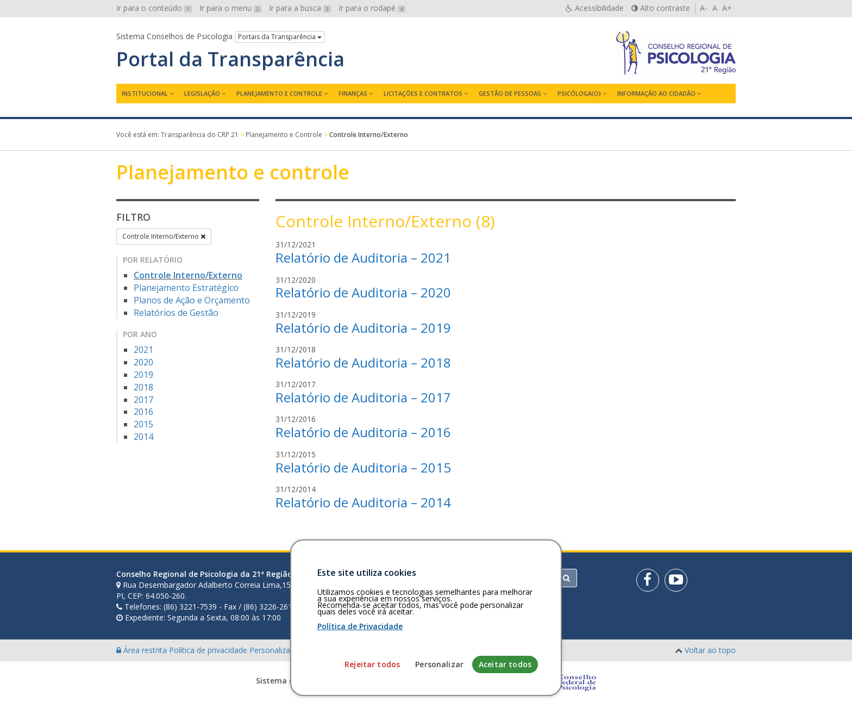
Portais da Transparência (280, 36)
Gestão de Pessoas (510, 93)
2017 (143, 400)
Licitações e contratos (423, 93)
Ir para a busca (300, 8)
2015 (143, 424)
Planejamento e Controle (279, 93)
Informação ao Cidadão (656, 93)
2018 (143, 387)
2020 (143, 362)
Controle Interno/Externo (163, 236)
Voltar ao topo (710, 650)
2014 (143, 437)
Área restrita (142, 650)
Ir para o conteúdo (154, 8)
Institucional (145, 93)
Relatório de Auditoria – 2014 (363, 502)
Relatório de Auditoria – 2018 (363, 362)
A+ (727, 8)
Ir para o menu (230, 8)
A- (703, 8)
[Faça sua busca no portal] (468, 578)
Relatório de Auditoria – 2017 (363, 397)
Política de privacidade (209, 650)
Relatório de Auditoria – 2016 (363, 432)
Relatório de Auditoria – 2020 (363, 292)
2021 (143, 350)
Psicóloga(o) (579, 93)
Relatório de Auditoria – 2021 (363, 257)
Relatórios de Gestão (176, 313)
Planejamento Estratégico (186, 288)
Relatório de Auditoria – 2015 (363, 467)
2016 (143, 412)
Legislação (202, 93)
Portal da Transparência (230, 59)
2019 (143, 375)
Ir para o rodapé (372, 8)
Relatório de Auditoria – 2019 (363, 328)
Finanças (353, 93)
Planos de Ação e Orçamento (192, 300)
